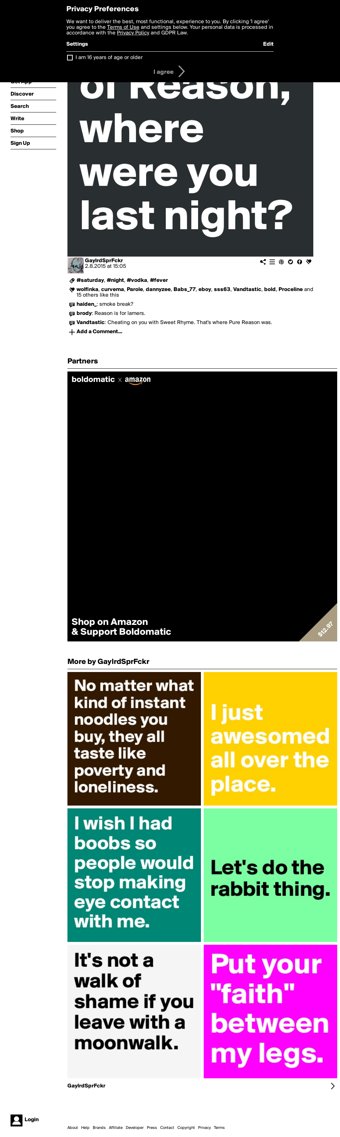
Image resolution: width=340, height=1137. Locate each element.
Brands (99, 1128)
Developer (135, 1128)
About (72, 1128)
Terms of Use (123, 27)
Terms (219, 1128)
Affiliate (116, 1128)
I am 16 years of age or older (109, 57)
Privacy (204, 1128)
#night (115, 280)
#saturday (90, 280)
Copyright (186, 1128)
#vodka (137, 280)
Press (152, 1128)
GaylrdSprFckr (104, 261)
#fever (159, 280)
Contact (167, 1128)
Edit (268, 44)
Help (85, 1128)
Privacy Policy (133, 33)
